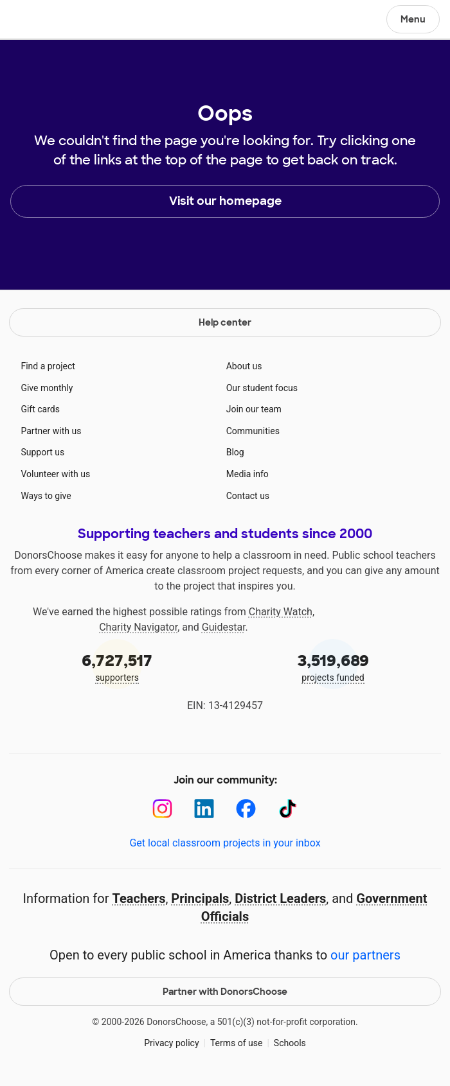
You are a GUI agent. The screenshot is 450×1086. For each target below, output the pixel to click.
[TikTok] (287, 809)
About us (244, 366)
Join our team (254, 409)
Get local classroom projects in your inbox (224, 843)
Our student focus (262, 388)
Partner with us (51, 431)
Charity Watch (280, 612)
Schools (290, 1043)
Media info (247, 474)
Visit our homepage (225, 201)
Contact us (247, 496)
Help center (225, 322)
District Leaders (280, 898)
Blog (235, 452)
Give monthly (47, 388)
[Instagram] (162, 809)
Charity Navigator (138, 627)
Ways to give (46, 496)
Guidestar (224, 627)
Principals (200, 898)
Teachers (138, 898)
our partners (365, 955)
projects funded (333, 666)
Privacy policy (171, 1043)
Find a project (48, 366)
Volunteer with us (55, 474)
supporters (117, 666)
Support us (42, 452)
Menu (413, 19)
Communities (253, 431)
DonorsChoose (40, 20)
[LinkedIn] (204, 809)
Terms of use (236, 1043)
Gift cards (40, 409)
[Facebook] (246, 809)
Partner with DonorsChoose (225, 991)
